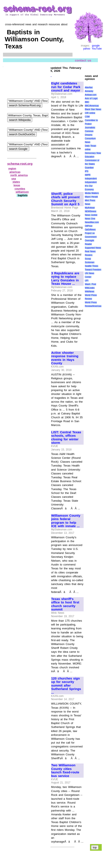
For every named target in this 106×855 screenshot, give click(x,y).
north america (19, 175)
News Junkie (91, 215)
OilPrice (88, 226)
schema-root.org (19, 163)
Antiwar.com (90, 95)
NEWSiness (90, 211)
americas (14, 172)
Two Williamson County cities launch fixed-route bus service (65, 771)
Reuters (88, 255)
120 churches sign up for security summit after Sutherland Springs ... (66, 685)
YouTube (97, 48)
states (16, 181)
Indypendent (91, 182)
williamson (22, 192)
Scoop (88, 259)
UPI (87, 280)
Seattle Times (91, 266)
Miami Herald (91, 197)
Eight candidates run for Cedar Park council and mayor (65, 87)
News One (90, 219)
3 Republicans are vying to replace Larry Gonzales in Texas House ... (65, 279)
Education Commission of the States (92, 160)
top (95, 847)
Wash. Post (90, 284)
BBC (87, 102)
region (12, 168)
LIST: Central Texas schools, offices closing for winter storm (66, 437)
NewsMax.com (92, 222)
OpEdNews (90, 229)
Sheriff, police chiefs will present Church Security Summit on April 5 (65, 199)
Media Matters (92, 193)
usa (14, 178)
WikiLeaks (90, 288)
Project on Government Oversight (91, 237)
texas (17, 185)
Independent (91, 178)
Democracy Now (93, 153)
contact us (83, 60)
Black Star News (93, 109)
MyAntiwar (90, 208)
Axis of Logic (91, 98)
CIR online (90, 113)
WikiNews (89, 291)
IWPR (87, 175)
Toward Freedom (93, 269)
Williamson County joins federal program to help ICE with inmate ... (65, 521)
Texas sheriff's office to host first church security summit (65, 604)
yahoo (86, 48)
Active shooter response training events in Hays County (64, 358)
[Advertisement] (65, 173)
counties (20, 188)
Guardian (89, 167)
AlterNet (89, 87)
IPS (86, 171)
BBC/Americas (92, 106)
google (96, 45)
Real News (90, 251)
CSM (87, 117)
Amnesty (89, 91)
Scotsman (89, 262)
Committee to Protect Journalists (91, 124)
